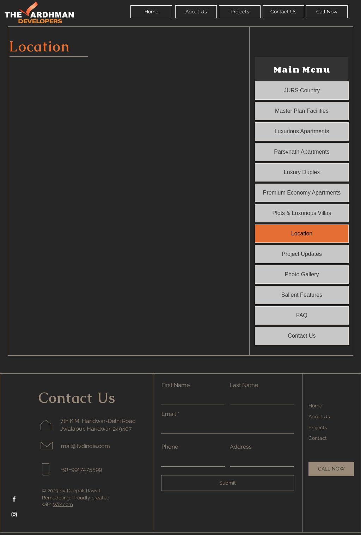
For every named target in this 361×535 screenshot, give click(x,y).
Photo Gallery (302, 274)
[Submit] (227, 483)
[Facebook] (14, 499)
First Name (175, 385)
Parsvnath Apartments (301, 152)
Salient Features (302, 295)
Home (315, 405)
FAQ (301, 315)
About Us (319, 416)
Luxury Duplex (302, 172)
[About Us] (196, 11)
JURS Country (302, 90)
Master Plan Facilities (302, 111)
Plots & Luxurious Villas (302, 213)
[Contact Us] (283, 11)
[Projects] (240, 11)
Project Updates (302, 254)
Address (241, 447)
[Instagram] (14, 514)
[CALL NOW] (331, 469)
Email (168, 414)
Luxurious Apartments (302, 131)
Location (302, 233)
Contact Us (302, 336)
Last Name (244, 385)
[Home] (151, 11)
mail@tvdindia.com (85, 446)
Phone (169, 447)
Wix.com (63, 504)
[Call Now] (327, 11)
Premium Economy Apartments (302, 193)
